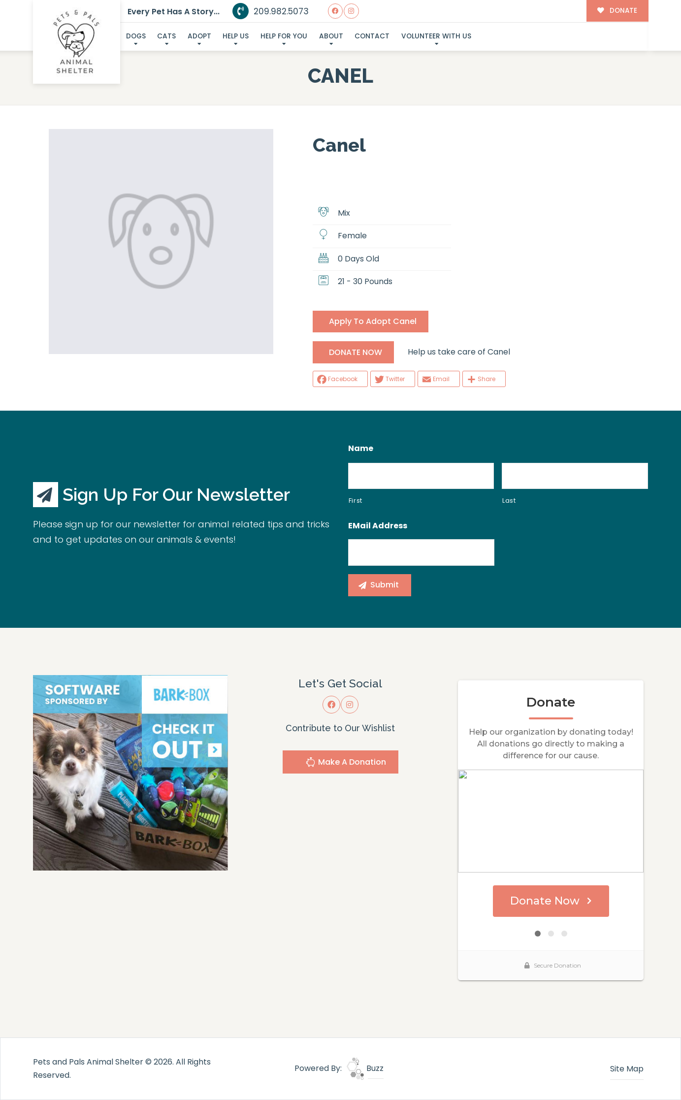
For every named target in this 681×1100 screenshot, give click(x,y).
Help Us (236, 36)
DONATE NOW (355, 352)
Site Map (627, 1068)
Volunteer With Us (436, 36)
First (355, 500)
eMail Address (377, 526)
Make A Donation (345, 763)
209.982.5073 (270, 11)
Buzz (365, 1068)
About (331, 36)
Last (509, 500)
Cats (166, 36)
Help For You (283, 36)
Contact (372, 36)
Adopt (199, 36)
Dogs (136, 36)
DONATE (617, 10)
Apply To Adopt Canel (373, 321)
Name (360, 449)
